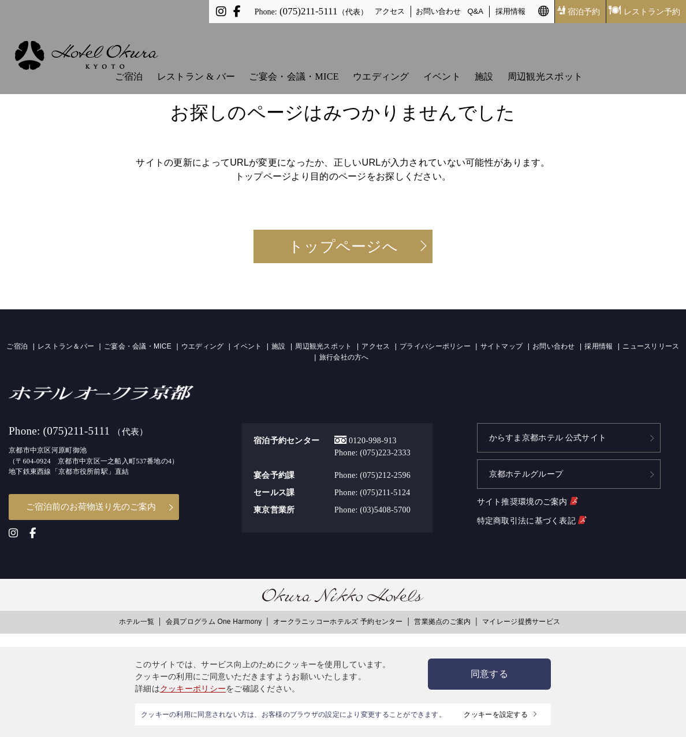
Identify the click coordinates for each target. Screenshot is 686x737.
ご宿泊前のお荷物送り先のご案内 (91, 505)
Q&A (476, 11)
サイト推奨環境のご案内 (527, 494)
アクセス (390, 11)
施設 (484, 58)
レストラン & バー (196, 58)
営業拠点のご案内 (442, 619)
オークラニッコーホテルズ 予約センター (338, 619)
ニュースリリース (650, 346)
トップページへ (343, 246)
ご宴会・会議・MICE (293, 58)
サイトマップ (501, 346)
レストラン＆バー (66, 346)
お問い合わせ (438, 11)
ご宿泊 (129, 58)
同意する (489, 674)
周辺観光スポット (545, 58)
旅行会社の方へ (344, 357)
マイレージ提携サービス (521, 619)
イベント (442, 58)
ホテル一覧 (136, 619)
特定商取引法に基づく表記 (531, 513)
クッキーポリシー (193, 688)
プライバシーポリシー (435, 346)
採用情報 (510, 11)
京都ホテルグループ (526, 469)
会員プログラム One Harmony (214, 619)
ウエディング (381, 58)
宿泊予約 (578, 11)
